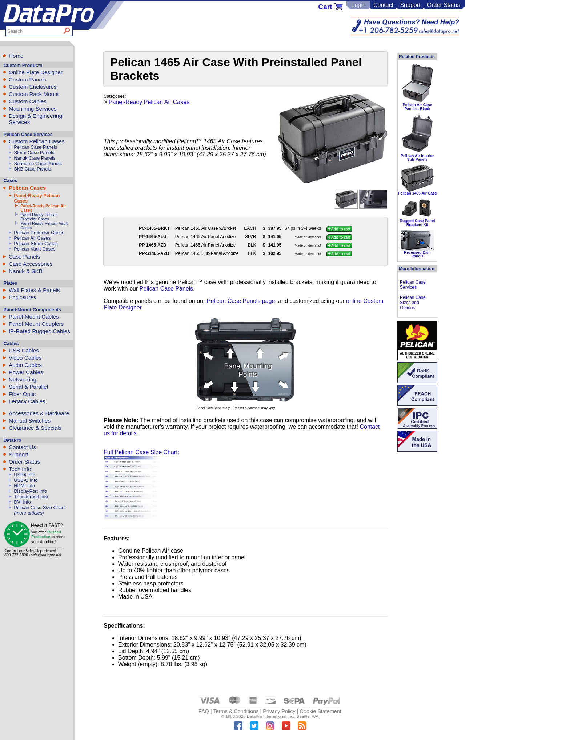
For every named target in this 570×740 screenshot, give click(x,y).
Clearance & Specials (35, 428)
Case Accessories (31, 264)
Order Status (443, 5)
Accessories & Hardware (39, 413)
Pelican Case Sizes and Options (413, 302)
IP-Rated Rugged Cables (39, 331)
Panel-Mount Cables (34, 316)
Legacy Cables (27, 401)
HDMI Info (24, 485)
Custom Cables (28, 101)
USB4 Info (24, 474)
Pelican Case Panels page (241, 301)
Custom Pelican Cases (37, 141)
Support (410, 5)
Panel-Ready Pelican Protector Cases (38, 216)
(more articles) (29, 513)
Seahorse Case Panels (38, 163)
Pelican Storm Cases (36, 243)
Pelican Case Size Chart (39, 507)
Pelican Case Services (413, 285)
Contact (383, 5)
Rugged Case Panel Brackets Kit (417, 223)
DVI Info (22, 502)
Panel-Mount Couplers (36, 324)
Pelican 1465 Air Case (417, 193)
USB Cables (24, 350)
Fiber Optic (22, 394)
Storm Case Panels (34, 152)
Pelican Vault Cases (35, 249)
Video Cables (25, 358)
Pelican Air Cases (32, 238)
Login (358, 5)
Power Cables (26, 372)
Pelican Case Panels (35, 147)
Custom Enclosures (33, 87)
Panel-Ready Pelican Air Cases (149, 102)
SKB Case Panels (32, 169)
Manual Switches (30, 420)
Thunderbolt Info (31, 496)
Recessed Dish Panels (417, 254)
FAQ (203, 711)
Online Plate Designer (36, 72)
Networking (22, 379)
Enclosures (22, 297)
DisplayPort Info (30, 491)
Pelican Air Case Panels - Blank (417, 107)
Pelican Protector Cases (39, 232)
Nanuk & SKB (26, 271)
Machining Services (33, 108)
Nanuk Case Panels (34, 158)
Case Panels (24, 256)
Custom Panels (27, 79)
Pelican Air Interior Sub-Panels (417, 157)
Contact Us (22, 447)
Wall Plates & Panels (34, 290)
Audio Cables (25, 365)
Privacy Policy (279, 711)
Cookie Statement (320, 711)
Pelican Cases (27, 188)
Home (16, 56)
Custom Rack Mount (34, 94)
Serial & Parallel (28, 387)
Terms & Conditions (236, 711)
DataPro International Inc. (270, 716)
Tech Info (20, 469)
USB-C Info (25, 480)
